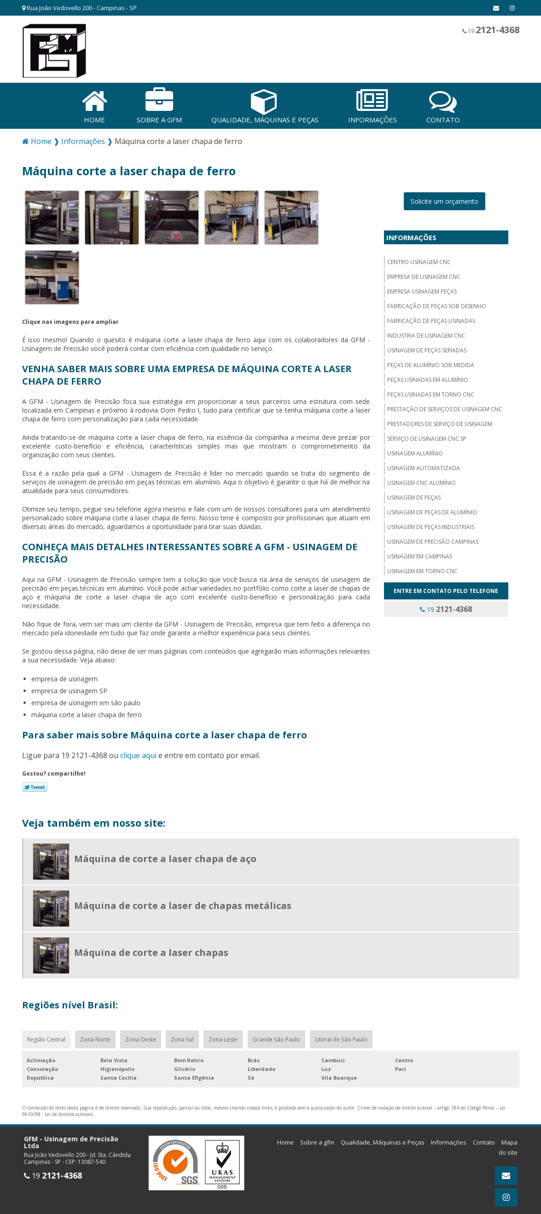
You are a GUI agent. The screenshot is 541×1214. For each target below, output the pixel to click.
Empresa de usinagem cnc (423, 273)
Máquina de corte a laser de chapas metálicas (182, 902)
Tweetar (34, 783)
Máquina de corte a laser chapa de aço (165, 855)
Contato (484, 1140)
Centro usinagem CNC (419, 259)
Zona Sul (185, 1037)
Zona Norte (96, 1037)
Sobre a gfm (317, 1140)
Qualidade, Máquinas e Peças (383, 1140)
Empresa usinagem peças (422, 288)
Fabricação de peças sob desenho (436, 303)
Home (285, 1140)
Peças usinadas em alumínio (427, 376)
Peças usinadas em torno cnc (430, 391)
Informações (411, 234)
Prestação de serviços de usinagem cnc (444, 406)
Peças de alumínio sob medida (430, 362)
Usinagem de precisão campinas (432, 538)
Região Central (47, 1037)
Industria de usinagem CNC (426, 332)
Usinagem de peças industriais (430, 524)
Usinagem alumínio (415, 450)
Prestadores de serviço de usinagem (439, 421)
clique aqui (138, 752)
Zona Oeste (143, 1037)
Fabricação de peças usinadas (431, 318)
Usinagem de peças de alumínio (432, 509)
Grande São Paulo (280, 1037)
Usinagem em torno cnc (422, 568)
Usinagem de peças (414, 494)
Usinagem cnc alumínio (421, 479)
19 (490, 29)
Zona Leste (226, 1037)
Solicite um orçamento (444, 198)
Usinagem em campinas (419, 553)
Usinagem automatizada (423, 465)
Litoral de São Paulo (346, 1037)
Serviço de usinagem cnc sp (426, 435)
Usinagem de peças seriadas (426, 347)
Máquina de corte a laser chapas (151, 949)
